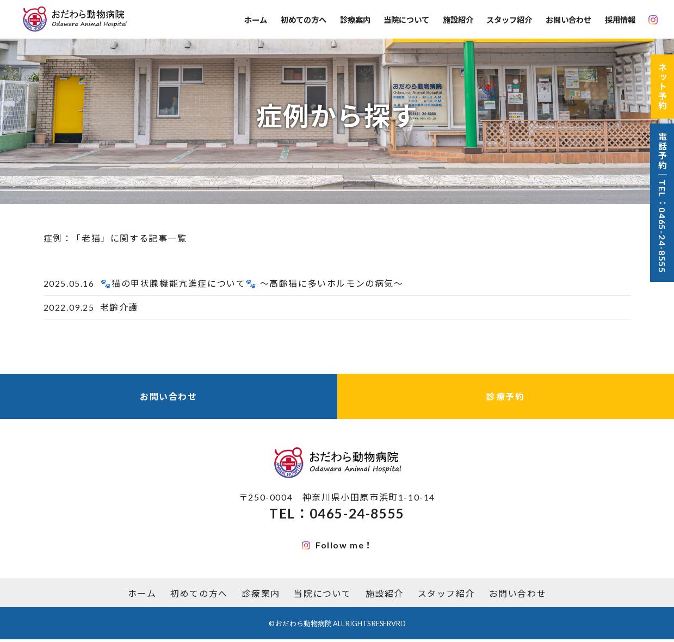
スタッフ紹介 (509, 19)
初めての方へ (303, 19)
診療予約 (505, 398)
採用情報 (620, 19)
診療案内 (355, 19)
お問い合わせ (568, 19)
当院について (406, 19)
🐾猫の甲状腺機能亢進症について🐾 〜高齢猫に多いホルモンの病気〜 (252, 284)
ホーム (255, 19)
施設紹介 (458, 19)
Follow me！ (338, 547)
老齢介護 (119, 308)
